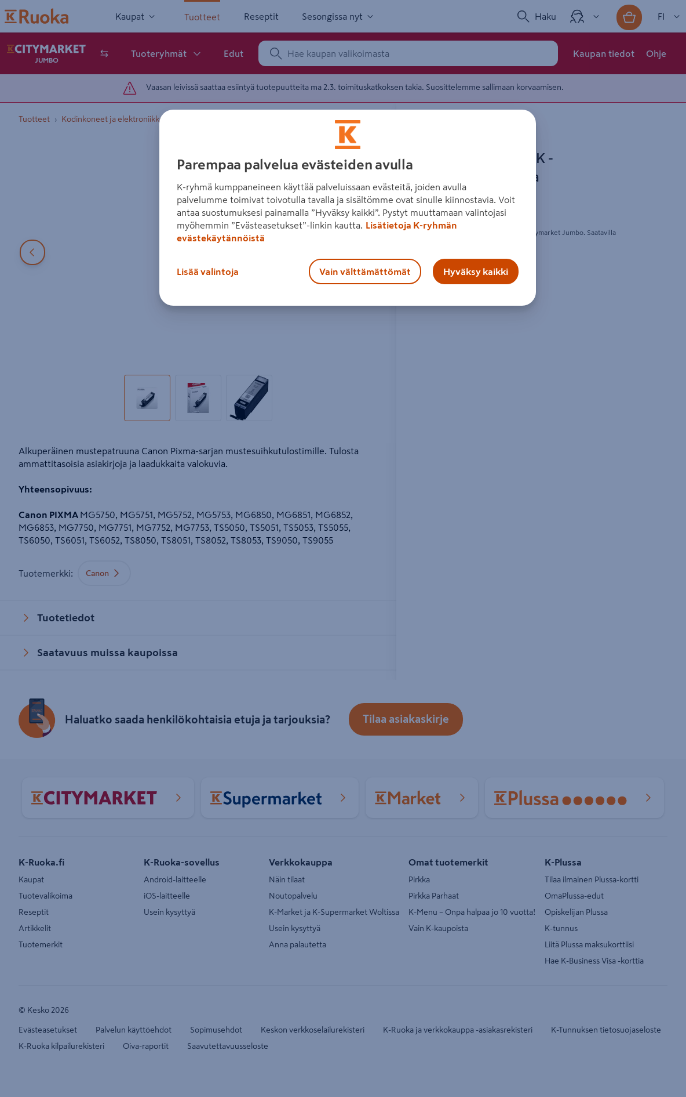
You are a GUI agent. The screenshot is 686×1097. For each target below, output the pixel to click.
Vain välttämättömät (365, 271)
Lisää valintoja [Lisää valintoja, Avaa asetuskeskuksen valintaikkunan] (208, 271)
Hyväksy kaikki (475, 271)
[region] (347, 208)
